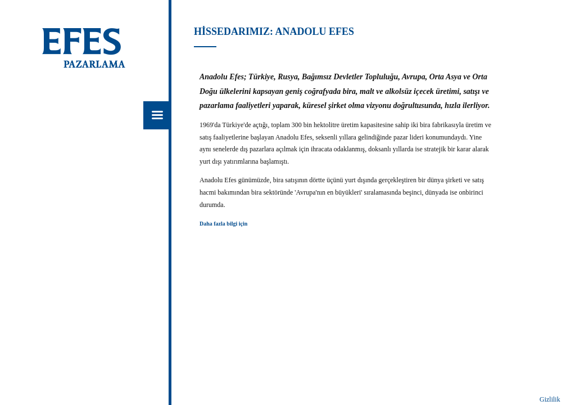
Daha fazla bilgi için (223, 223)
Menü (157, 115)
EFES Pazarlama (93, 49)
